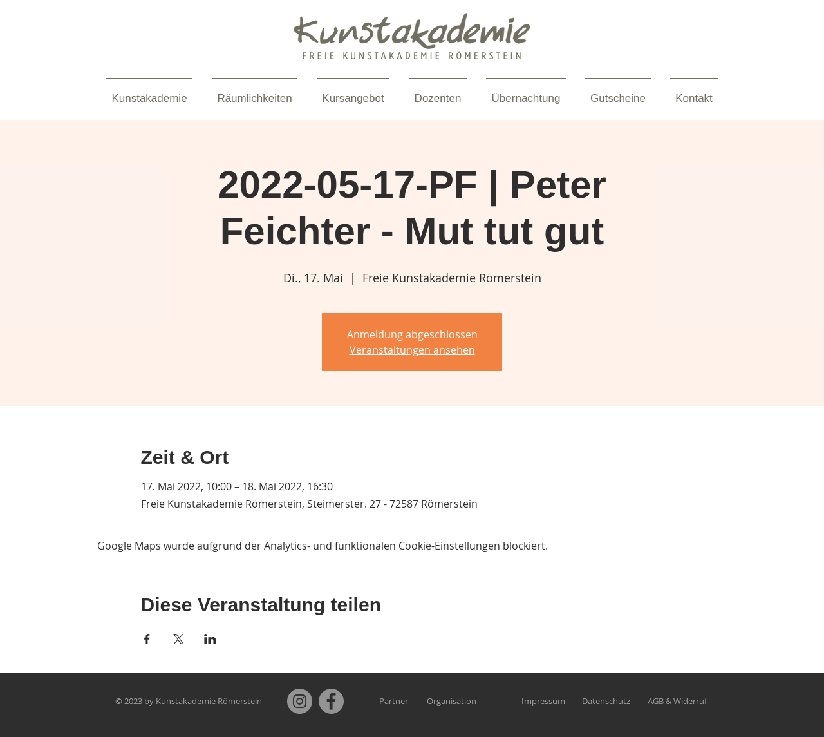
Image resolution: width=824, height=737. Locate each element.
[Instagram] (299, 701)
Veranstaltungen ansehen (412, 350)
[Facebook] (331, 701)
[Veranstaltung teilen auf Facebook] (147, 639)
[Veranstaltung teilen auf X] (179, 639)
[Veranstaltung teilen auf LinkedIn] (210, 639)
